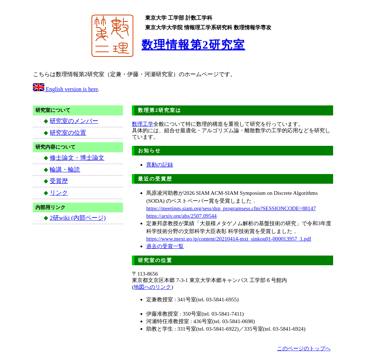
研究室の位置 (68, 132)
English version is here (65, 89)
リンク (59, 192)
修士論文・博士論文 (77, 157)
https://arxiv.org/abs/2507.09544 (181, 216)
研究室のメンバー (74, 121)
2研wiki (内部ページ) (77, 217)
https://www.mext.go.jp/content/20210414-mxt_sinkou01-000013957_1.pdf (228, 239)
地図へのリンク (152, 287)
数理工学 (142, 124)
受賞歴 (59, 181)
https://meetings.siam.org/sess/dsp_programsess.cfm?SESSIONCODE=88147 (231, 208)
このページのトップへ (304, 348)
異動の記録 (159, 165)
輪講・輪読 (65, 169)
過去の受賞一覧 (165, 246)
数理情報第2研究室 (193, 44)
